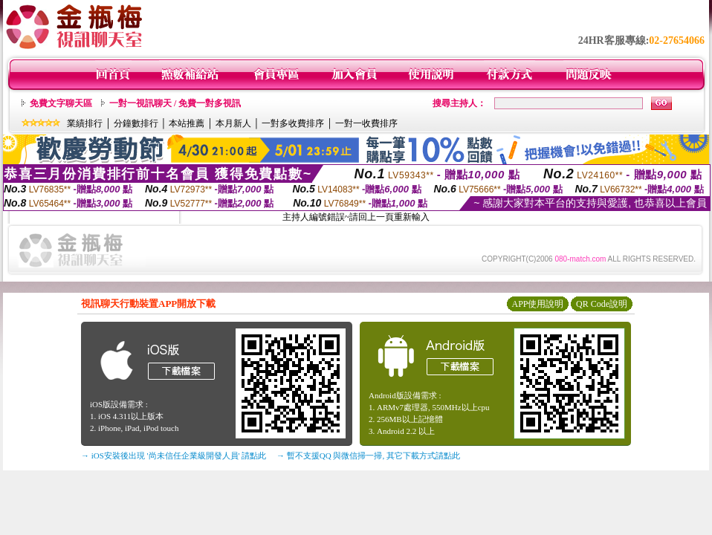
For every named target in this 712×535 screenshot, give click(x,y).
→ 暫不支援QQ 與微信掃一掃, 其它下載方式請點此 (368, 455)
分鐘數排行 (136, 123)
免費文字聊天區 (61, 103)
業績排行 (85, 123)
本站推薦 (186, 123)
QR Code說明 (601, 304)
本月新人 (233, 123)
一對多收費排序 (293, 123)
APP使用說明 (537, 304)
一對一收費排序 (366, 123)
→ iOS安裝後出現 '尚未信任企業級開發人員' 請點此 (173, 455)
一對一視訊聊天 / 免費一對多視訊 (175, 103)
